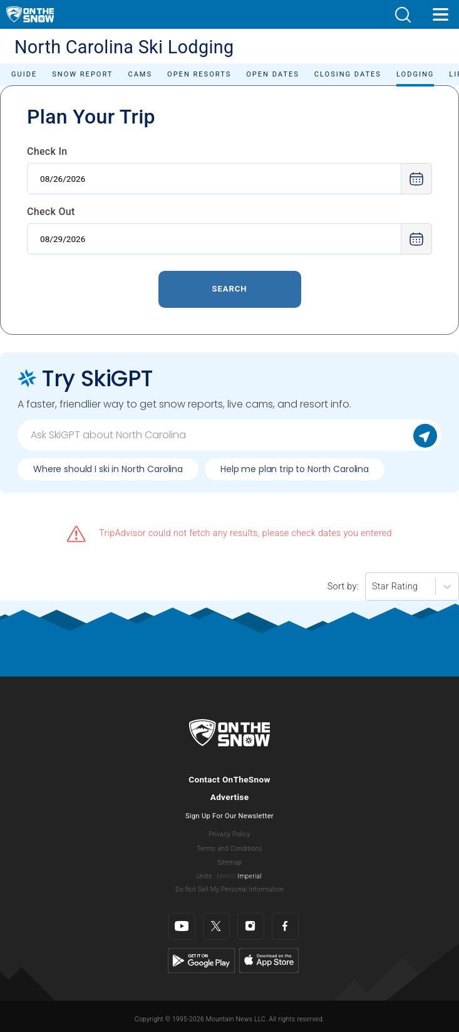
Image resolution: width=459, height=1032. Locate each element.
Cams (140, 74)
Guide (24, 74)
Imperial (249, 876)
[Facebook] (285, 926)
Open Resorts (199, 74)
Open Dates (272, 74)
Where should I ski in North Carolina (108, 469)
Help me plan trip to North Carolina (294, 469)
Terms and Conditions (229, 848)
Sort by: (343, 586)
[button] (402, 15)
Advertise (229, 797)
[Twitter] (216, 926)
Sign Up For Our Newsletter (229, 816)
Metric (226, 876)
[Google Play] (201, 960)
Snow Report (82, 74)
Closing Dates (347, 74)
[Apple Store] (269, 960)
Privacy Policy (229, 834)
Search (229, 288)
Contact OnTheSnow (229, 779)
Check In (47, 151)
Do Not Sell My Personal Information (229, 889)
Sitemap (229, 862)
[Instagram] (250, 926)
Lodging (415, 74)
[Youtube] (181, 926)
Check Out (51, 212)
